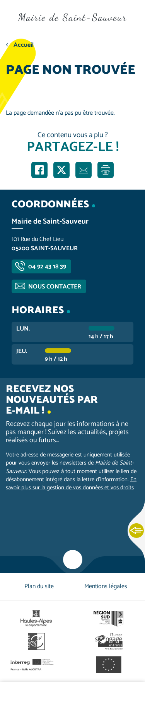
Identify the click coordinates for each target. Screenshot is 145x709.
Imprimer (105, 170)
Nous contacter (54, 287)
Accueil (24, 45)
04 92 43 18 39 (47, 266)
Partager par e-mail (83, 170)
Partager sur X (61, 170)
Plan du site (39, 586)
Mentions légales (105, 586)
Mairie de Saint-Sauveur (72, 17)
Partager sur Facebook (39, 170)
